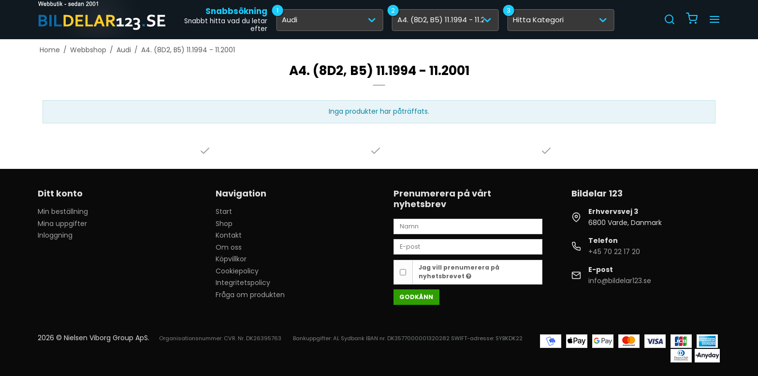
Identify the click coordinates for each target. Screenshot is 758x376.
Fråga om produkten (250, 295)
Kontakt (229, 235)
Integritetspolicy (243, 282)
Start (224, 211)
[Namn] (468, 226)
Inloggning (55, 235)
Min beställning (63, 211)
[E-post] (468, 246)
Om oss (229, 247)
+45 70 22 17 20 (614, 251)
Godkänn (416, 297)
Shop (224, 223)
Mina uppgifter (62, 223)
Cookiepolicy (237, 271)
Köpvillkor (231, 259)
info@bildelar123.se (619, 281)
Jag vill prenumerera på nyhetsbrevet (459, 271)
